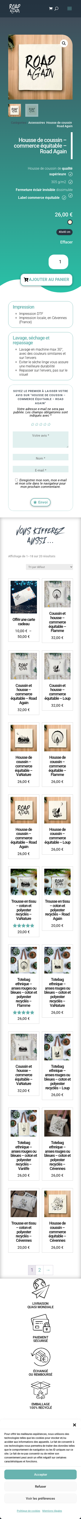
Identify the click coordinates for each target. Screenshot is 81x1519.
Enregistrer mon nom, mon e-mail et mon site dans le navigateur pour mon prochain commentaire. (41, 483)
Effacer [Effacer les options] (66, 242)
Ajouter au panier (49, 279)
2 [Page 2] (39, 1270)
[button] (74, 1425)
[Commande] (49, 567)
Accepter (40, 1475)
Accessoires (36, 122)
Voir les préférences (40, 1498)
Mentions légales (52, 1510)
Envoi (43, 502)
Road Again (65, 126)
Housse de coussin (59, 122)
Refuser (40, 1487)
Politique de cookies (28, 1510)
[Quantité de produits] (58, 262)
